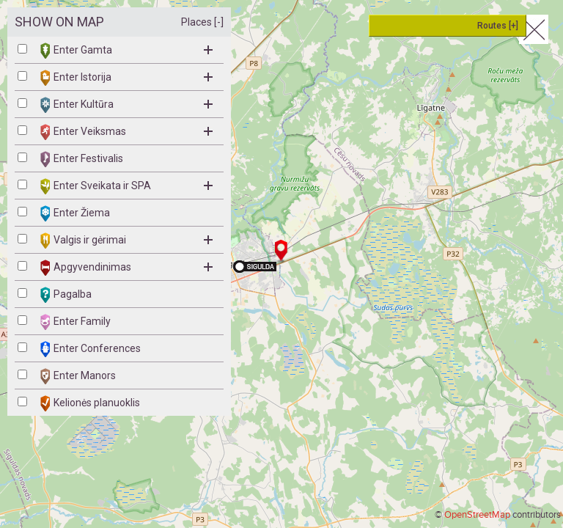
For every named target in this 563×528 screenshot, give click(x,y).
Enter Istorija (126, 78)
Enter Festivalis (81, 159)
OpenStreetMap (477, 515)
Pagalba (66, 295)
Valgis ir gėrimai (126, 240)
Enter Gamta (126, 51)
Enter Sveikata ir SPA (126, 186)
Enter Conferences (90, 349)
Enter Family (75, 322)
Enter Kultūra (126, 105)
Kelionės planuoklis (90, 403)
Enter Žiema (75, 213)
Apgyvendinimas (126, 268)
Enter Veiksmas (126, 132)
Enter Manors (78, 376)
